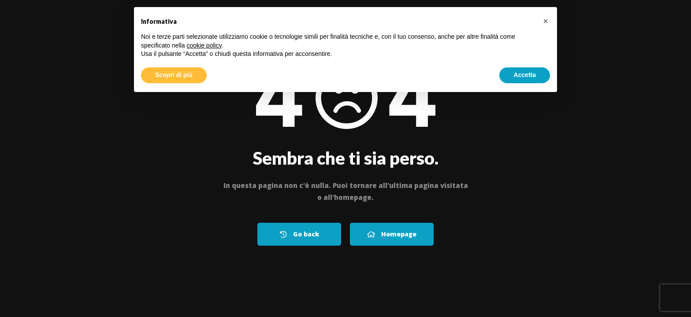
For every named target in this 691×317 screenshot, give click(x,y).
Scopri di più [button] (174, 74)
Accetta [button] (524, 74)
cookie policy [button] (204, 45)
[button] (546, 21)
